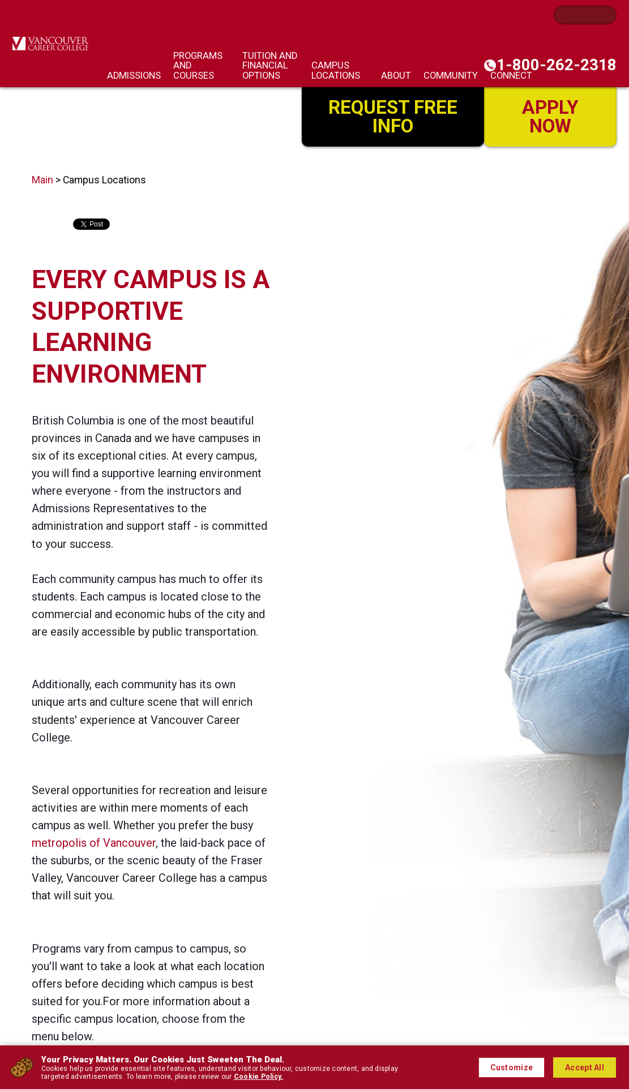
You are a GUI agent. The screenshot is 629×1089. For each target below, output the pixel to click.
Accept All (584, 1067)
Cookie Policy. (258, 1077)
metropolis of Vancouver (94, 843)
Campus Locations (335, 70)
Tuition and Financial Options (269, 66)
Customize (511, 1067)
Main (42, 180)
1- (557, 64)
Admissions (134, 75)
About (396, 75)
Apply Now (550, 116)
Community (450, 75)
